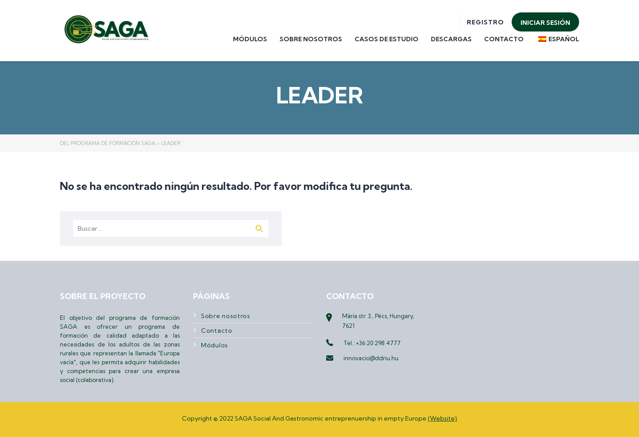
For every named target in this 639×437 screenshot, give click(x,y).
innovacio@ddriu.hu (370, 358)
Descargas (451, 39)
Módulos (250, 39)
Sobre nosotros (311, 39)
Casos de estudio (386, 39)
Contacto (504, 39)
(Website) (442, 418)
